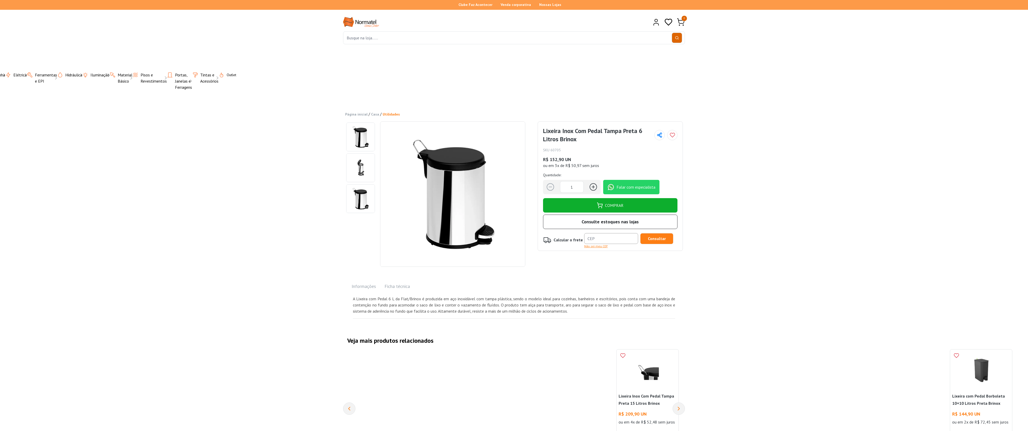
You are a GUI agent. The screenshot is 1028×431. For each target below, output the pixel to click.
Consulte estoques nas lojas (610, 222)
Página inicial (356, 114)
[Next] (679, 408)
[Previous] (349, 408)
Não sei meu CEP (596, 246)
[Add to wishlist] (672, 135)
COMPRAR (610, 205)
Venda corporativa (516, 4)
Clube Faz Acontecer (475, 4)
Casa (375, 114)
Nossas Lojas (550, 4)
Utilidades (391, 114)
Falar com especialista (631, 186)
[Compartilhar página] (659, 135)
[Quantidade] (572, 187)
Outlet (224, 75)
